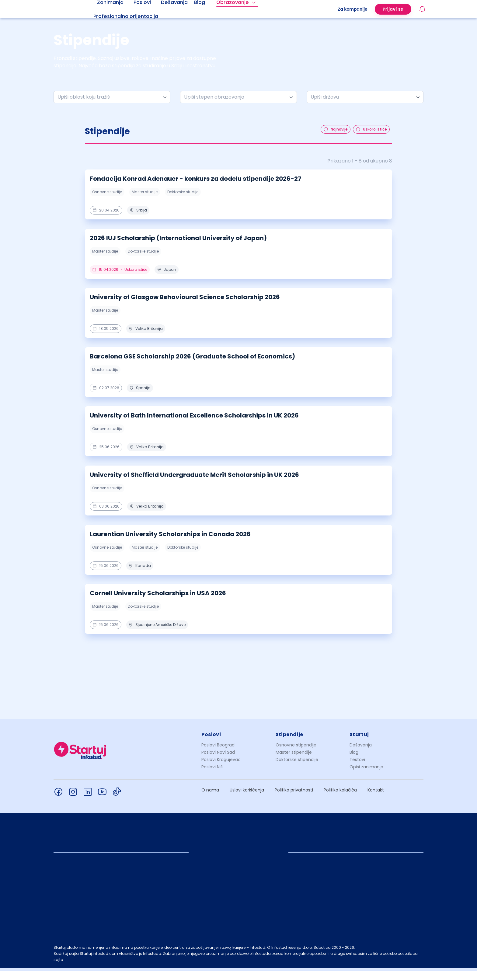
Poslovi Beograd (218, 748)
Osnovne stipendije (296, 748)
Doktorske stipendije (297, 763)
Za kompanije (352, 9)
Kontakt (375, 793)
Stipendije (289, 737)
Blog (354, 756)
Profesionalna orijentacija (126, 16)
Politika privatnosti (294, 793)
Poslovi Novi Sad (218, 756)
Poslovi (211, 737)
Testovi (357, 763)
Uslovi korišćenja (247, 793)
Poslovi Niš (212, 770)
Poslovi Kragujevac (221, 763)
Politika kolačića (340, 793)
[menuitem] (133, 16)
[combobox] (109, 97)
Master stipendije (294, 756)
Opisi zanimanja (366, 770)
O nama (210, 793)
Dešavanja (361, 748)
